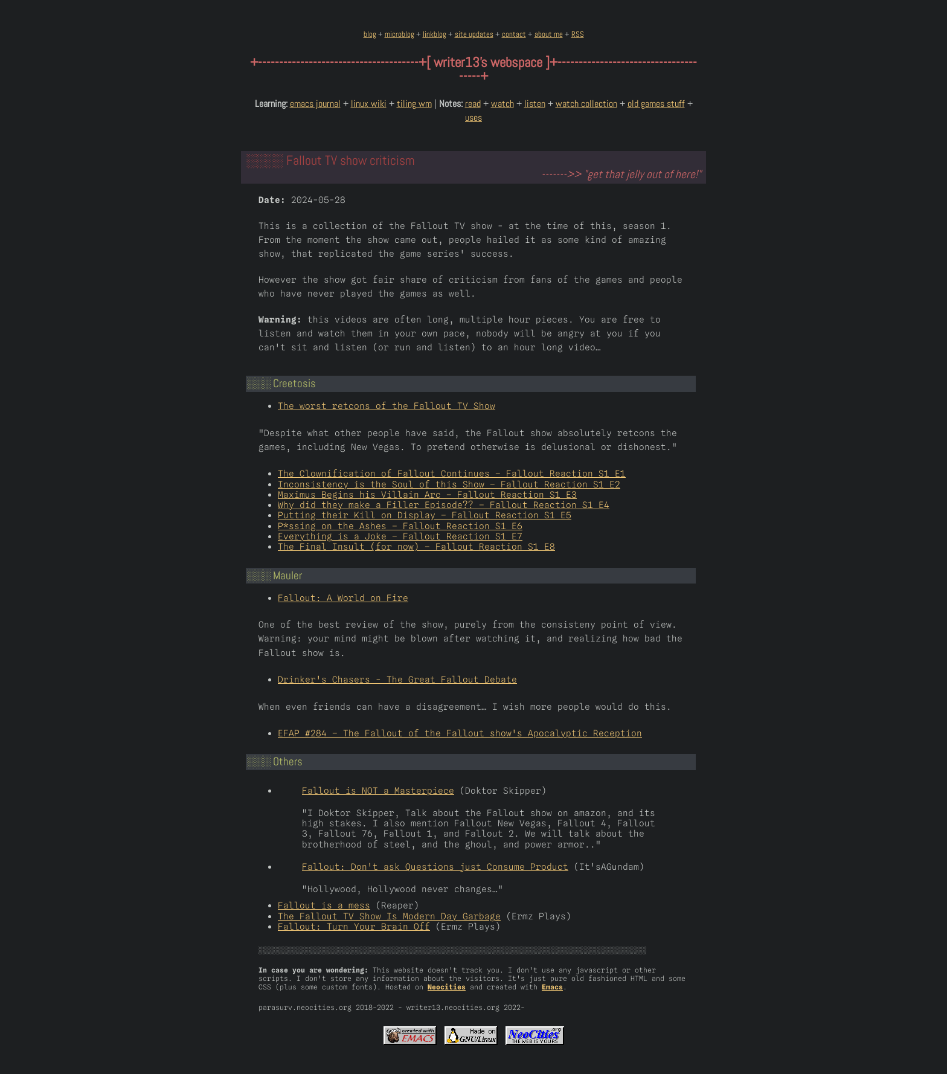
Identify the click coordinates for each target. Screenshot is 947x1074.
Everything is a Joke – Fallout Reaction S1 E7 (400, 536)
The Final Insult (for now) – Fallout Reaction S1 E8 (416, 546)
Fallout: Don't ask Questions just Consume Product (435, 866)
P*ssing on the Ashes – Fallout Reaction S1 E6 (400, 526)
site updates (474, 34)
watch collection (586, 103)
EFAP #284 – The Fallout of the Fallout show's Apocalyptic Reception (460, 733)
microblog (399, 34)
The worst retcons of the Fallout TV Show (386, 405)
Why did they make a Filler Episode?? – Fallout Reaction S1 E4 (443, 505)
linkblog (434, 34)
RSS (577, 34)
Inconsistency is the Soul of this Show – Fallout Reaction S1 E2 (449, 484)
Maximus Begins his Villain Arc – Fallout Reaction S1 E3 (427, 494)
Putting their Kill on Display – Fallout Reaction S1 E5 (424, 515)
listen (534, 103)
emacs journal (315, 103)
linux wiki (369, 103)
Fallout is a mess (324, 905)
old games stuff (656, 103)
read (473, 103)
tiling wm (414, 103)
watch (502, 103)
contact (514, 34)
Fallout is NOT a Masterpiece (378, 790)
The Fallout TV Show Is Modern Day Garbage (389, 916)
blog (370, 34)
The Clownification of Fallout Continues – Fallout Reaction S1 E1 (452, 473)
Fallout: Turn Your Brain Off (354, 926)
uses (473, 117)
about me (548, 34)
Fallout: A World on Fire (343, 598)
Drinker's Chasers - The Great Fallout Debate (397, 679)
